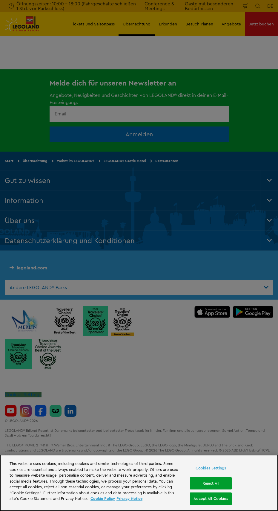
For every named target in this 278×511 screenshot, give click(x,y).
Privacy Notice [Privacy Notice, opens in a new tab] (129, 498)
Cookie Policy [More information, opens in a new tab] (102, 498)
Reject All (210, 483)
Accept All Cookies (210, 498)
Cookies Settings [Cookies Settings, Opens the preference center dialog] (211, 468)
